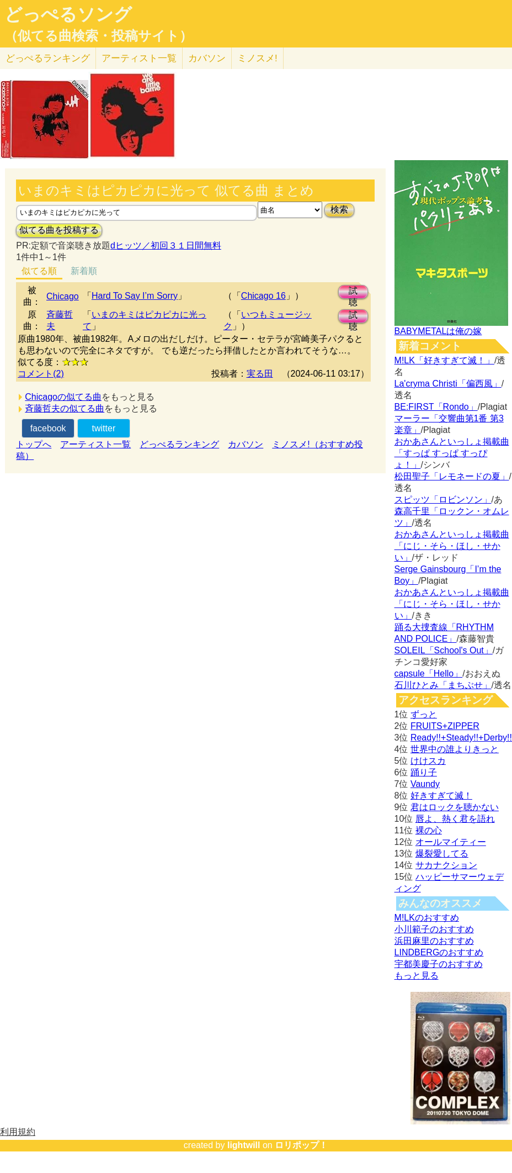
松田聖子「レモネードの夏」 (451, 476)
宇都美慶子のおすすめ (438, 964)
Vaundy (425, 784)
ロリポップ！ (301, 1145)
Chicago (62, 296)
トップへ (33, 444)
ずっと (423, 714)
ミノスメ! (257, 58)
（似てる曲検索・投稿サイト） (98, 36)
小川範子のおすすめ (434, 929)
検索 (339, 209)
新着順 (84, 271)
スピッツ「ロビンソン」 (443, 499)
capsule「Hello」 (428, 673)
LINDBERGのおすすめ (439, 952)
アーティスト (139, 58)
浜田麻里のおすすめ (434, 940)
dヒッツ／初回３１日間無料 (165, 245)
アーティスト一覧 (95, 444)
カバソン (207, 58)
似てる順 (39, 271)
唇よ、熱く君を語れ (455, 818)
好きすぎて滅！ (441, 795)
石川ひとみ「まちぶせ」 (443, 685)
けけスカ (428, 760)
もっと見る (416, 975)
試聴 (353, 292)
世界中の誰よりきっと (454, 749)
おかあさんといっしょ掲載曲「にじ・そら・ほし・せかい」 (451, 546)
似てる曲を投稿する (59, 230)
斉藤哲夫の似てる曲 (64, 408)
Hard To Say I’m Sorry (135, 295)
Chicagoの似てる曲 (63, 396)
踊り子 (423, 772)
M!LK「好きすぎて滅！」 (444, 360)
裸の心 (428, 830)
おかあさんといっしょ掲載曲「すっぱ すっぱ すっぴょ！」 (451, 453)
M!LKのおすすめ (426, 917)
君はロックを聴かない (454, 807)
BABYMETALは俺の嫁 (438, 331)
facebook (48, 428)
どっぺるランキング (179, 444)
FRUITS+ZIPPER (444, 726)
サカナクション (446, 865)
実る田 (260, 373)
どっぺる (48, 58)
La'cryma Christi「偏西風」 (448, 383)
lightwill (243, 1145)
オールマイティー (450, 842)
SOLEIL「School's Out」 (443, 650)
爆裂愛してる (441, 853)
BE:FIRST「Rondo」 (436, 406)
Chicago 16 (263, 295)
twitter (104, 428)
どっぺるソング (68, 14)
